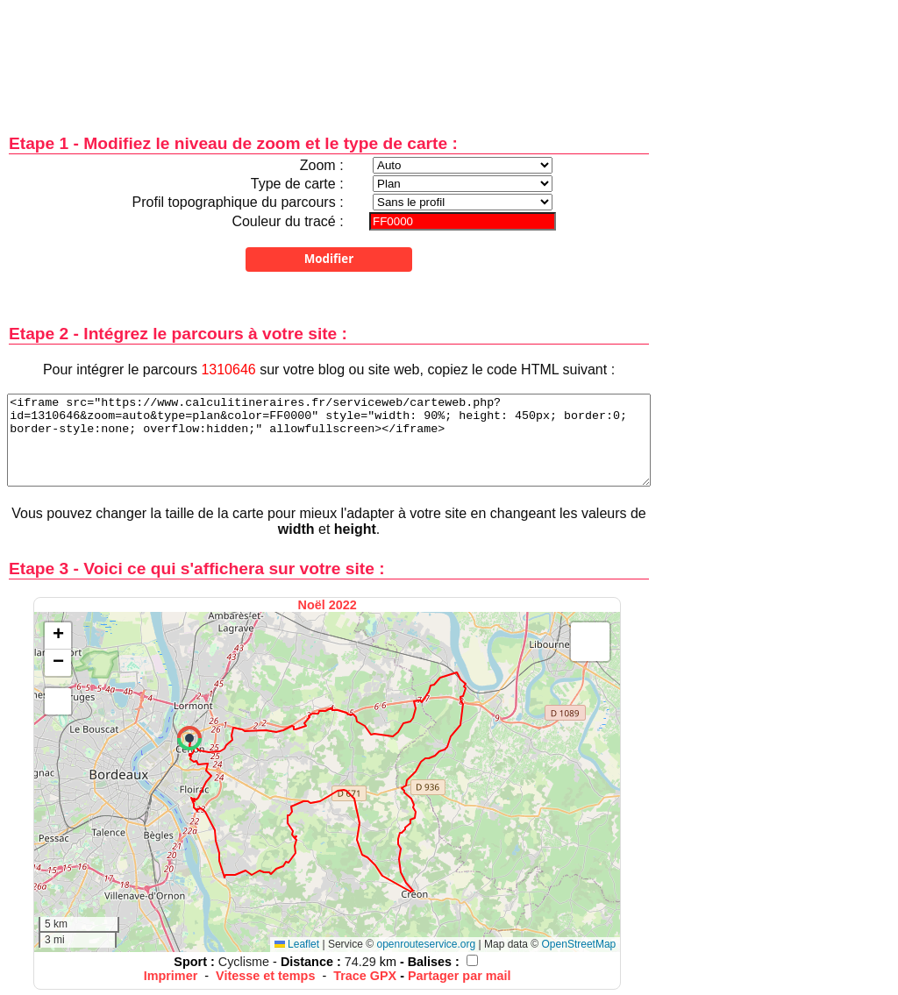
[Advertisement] (329, 55)
